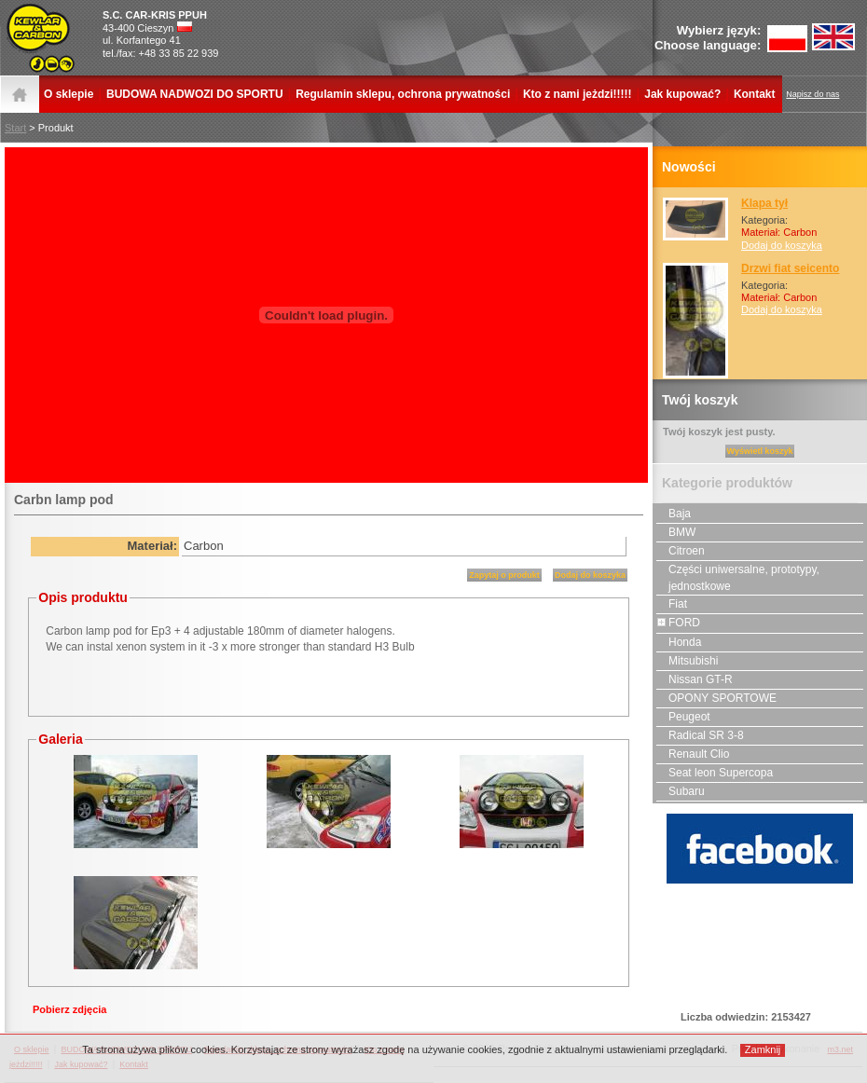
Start (15, 127)
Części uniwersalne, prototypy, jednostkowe (737, 577)
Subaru (680, 791)
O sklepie (68, 94)
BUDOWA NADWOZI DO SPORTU (194, 94)
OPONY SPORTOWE (716, 698)
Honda (678, 642)
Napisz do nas (812, 94)
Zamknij (763, 1049)
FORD (678, 622)
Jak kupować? (682, 94)
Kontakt (755, 94)
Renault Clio (692, 754)
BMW (675, 532)
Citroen (680, 550)
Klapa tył (764, 203)
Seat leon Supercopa (714, 772)
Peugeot (683, 716)
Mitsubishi (687, 660)
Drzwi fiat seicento (790, 268)
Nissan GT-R (694, 679)
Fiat (671, 604)
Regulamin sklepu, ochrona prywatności (403, 94)
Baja (673, 513)
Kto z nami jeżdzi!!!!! (577, 94)
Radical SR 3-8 (700, 735)
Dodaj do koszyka (781, 245)
